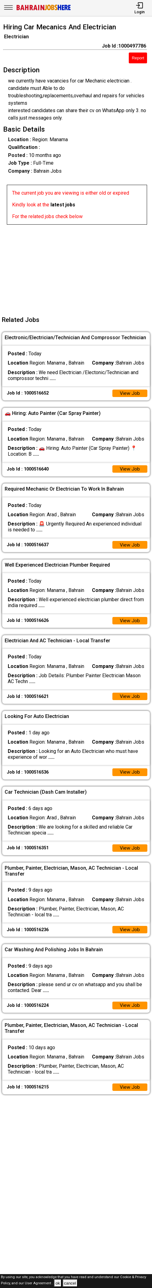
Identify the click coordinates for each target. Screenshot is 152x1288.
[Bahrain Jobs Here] (44, 10)
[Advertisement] (78, 268)
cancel (70, 1283)
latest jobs (62, 205)
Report (138, 58)
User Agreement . (39, 1284)
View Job (129, 393)
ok (57, 1283)
